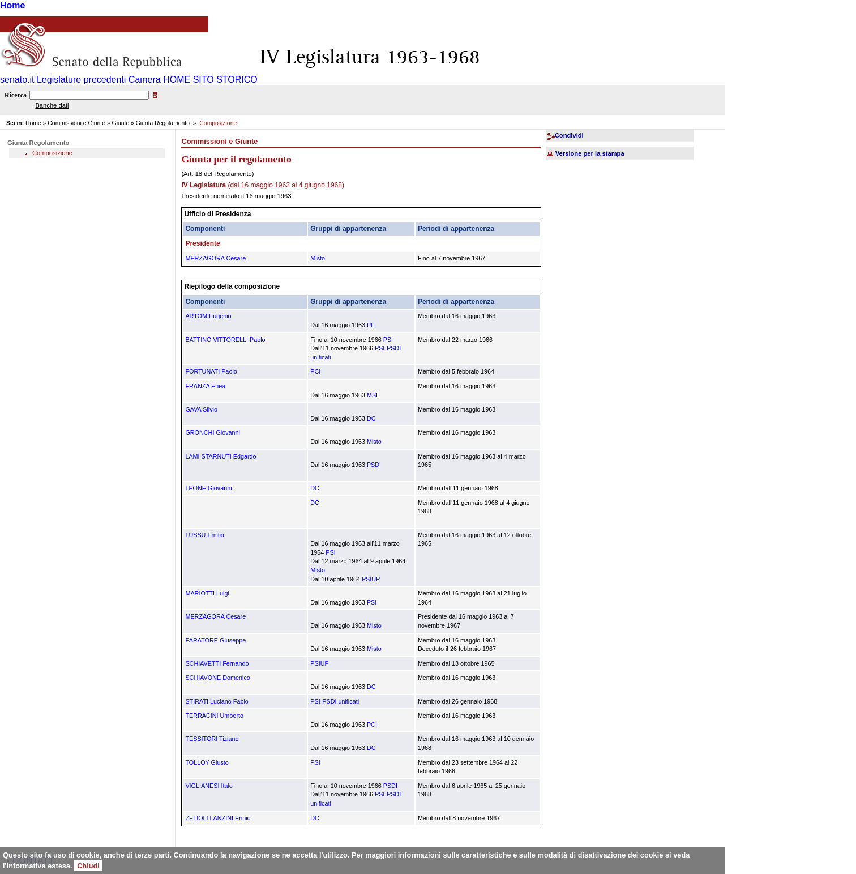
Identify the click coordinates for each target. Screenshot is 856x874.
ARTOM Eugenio (208, 315)
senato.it (17, 79)
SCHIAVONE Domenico (217, 677)
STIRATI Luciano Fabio (216, 701)
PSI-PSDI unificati (334, 701)
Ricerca (16, 95)
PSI (388, 339)
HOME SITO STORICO (210, 79)
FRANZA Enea (205, 386)
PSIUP (371, 579)
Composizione (52, 152)
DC (371, 418)
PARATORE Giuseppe (215, 640)
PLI (371, 325)
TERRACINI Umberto (214, 715)
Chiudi (88, 866)
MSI (372, 395)
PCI (315, 371)
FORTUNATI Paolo (211, 371)
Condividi (569, 135)
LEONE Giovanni (208, 488)
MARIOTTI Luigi (207, 593)
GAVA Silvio (201, 409)
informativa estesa (38, 866)
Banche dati (52, 105)
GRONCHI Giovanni (212, 432)
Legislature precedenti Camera (99, 79)
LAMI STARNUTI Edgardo (220, 456)
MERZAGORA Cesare (215, 258)
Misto (317, 258)
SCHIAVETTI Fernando (217, 663)
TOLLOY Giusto (206, 762)
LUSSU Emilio (204, 535)
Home (12, 5)
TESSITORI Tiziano (211, 738)
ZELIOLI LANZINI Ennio (217, 818)
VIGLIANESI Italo (208, 785)
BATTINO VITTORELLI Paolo (225, 339)
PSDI (374, 464)
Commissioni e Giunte (76, 123)
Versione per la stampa (589, 153)
